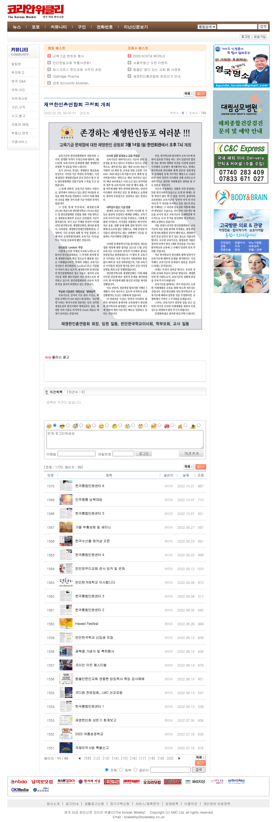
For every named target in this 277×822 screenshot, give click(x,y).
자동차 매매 (20, 124)
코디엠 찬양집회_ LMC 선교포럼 (99, 692)
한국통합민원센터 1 (89, 706)
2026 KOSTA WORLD (149, 56)
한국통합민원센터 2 (89, 609)
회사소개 (53, 803)
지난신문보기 (136, 27)
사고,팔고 (18, 115)
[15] (124, 758)
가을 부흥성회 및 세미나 (93, 527)
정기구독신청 (120, 803)
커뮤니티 (59, 27)
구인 (82, 27)
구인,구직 (18, 107)
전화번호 (105, 27)
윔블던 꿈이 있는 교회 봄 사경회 (157, 69)
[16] (133, 758)
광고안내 (72, 803)
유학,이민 (18, 89)
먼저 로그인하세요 (125, 439)
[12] (96, 758)
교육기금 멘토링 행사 (68, 56)
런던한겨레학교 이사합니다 (95, 582)
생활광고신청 (94, 803)
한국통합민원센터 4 (89, 554)
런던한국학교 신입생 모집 (94, 637)
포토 (36, 27)
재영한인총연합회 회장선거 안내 (157, 76)
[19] (160, 758)
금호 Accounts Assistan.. (72, 83)
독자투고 (17, 72)
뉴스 (17, 27)
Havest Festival (86, 623)
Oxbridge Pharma (66, 76)
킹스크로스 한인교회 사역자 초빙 (77, 69)
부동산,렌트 (20, 133)
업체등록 (171, 803)
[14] (115, 758)
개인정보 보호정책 (216, 803)
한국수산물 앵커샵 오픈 (92, 540)
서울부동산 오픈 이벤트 (150, 62)
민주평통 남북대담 (88, 499)
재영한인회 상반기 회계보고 (95, 720)
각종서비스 (19, 141)
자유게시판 (19, 98)
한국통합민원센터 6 (89, 485)
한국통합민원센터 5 (89, 513)
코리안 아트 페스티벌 (91, 665)
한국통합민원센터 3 (89, 596)
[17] (142, 758)
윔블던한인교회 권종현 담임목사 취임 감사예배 (109, 678)
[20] (170, 758)
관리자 (85, 113)
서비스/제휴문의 (147, 803)
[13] (106, 758)
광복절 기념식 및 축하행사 (94, 651)
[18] (151, 758)
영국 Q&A (18, 81)
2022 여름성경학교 (89, 733)
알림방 (16, 63)
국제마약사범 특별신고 (92, 747)
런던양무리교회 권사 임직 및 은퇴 (100, 568)
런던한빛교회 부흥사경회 (71, 62)
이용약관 (190, 803)
